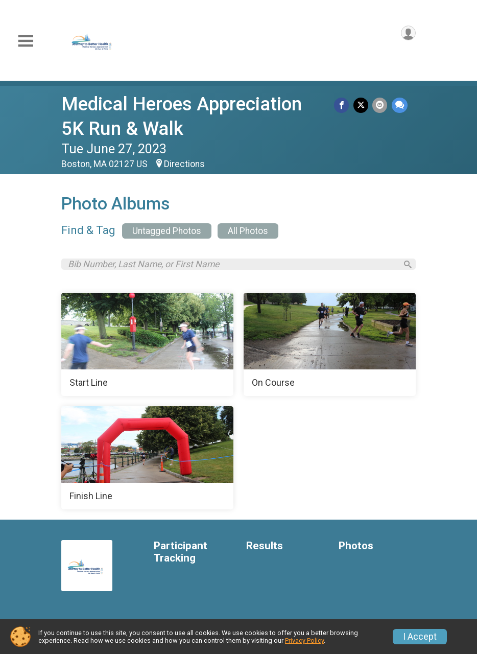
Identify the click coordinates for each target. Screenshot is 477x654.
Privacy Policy (304, 640)
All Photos (248, 231)
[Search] (403, 266)
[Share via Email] (381, 106)
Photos (356, 549)
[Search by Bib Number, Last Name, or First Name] (231, 266)
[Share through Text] (400, 106)
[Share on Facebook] (345, 106)
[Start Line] (147, 347)
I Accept (420, 637)
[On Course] (330, 347)
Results (264, 549)
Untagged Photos (166, 231)
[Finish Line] (147, 460)
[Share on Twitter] (363, 106)
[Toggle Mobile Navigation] (25, 41)
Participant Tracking (180, 555)
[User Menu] (406, 35)
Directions (184, 164)
